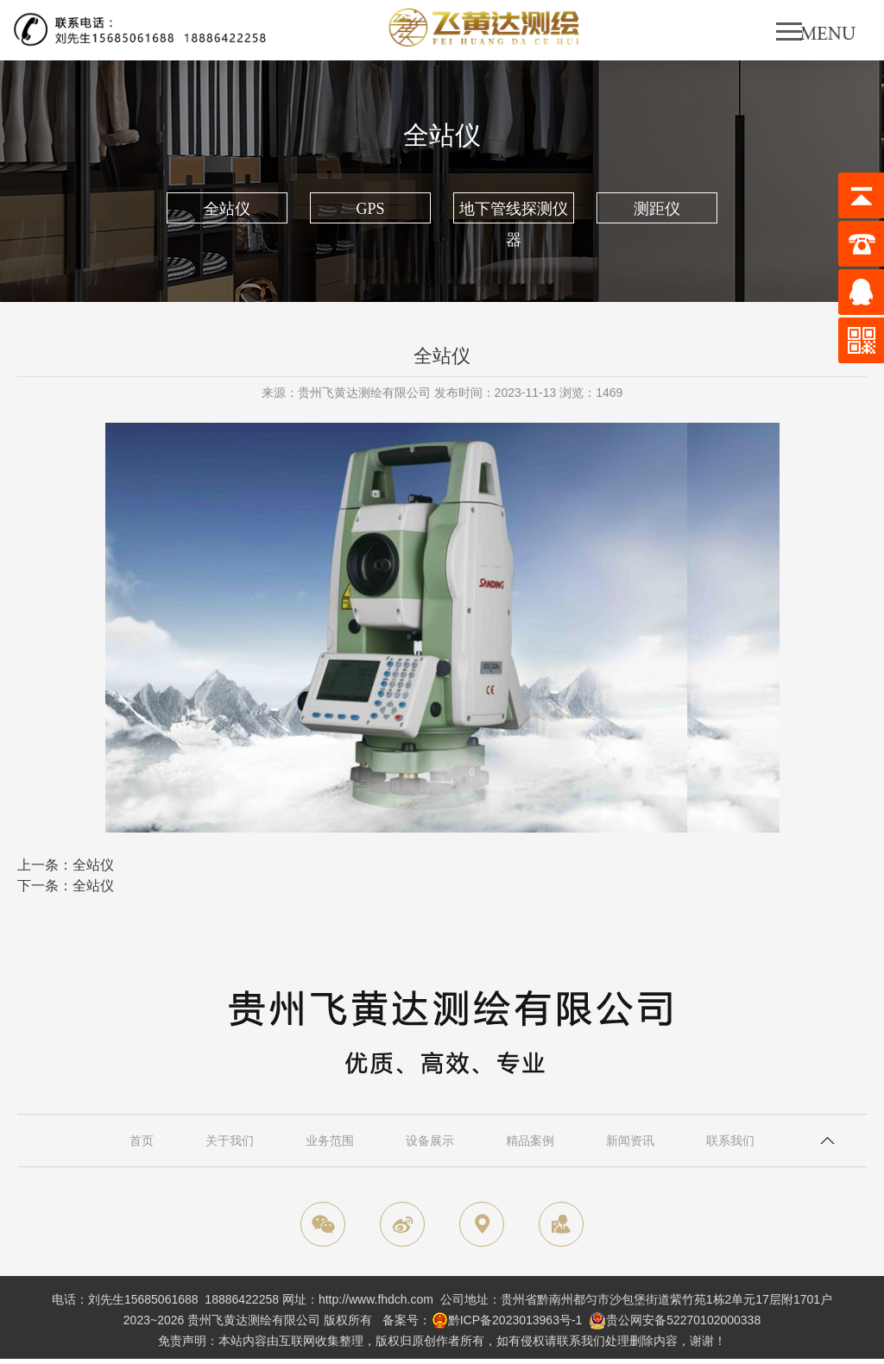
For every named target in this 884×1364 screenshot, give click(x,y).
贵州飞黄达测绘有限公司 (253, 1320)
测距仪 (657, 208)
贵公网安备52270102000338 (683, 1320)
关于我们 (229, 1140)
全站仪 (227, 208)
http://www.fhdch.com (376, 1299)
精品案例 (530, 1140)
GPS (370, 208)
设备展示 (430, 1140)
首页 (141, 1140)
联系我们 (730, 1140)
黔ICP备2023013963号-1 (515, 1320)
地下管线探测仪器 (513, 211)
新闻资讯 (630, 1140)
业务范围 (330, 1140)
